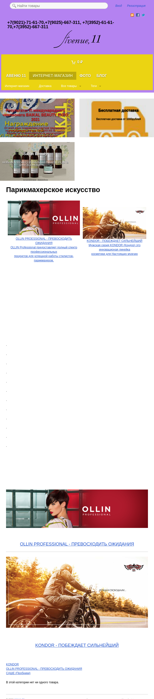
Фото (85, 76)
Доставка (45, 86)
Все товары (69, 86)
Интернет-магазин (53, 76)
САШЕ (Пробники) (18, 673)
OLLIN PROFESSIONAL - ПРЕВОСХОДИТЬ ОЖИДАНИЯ (77, 544)
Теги (94, 86)
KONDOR (12, 664)
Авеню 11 (16, 76)
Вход (119, 5)
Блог (102, 76)
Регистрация (136, 5)
